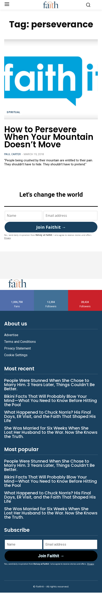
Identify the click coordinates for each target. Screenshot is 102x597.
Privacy (7, 238)
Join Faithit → (51, 227)
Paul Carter (12, 154)
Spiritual (13, 112)
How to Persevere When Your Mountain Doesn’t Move (48, 137)
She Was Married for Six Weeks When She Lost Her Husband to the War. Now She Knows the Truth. (50, 432)
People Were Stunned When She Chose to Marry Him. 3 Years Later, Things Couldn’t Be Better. (49, 385)
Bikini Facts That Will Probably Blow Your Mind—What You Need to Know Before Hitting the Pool (50, 400)
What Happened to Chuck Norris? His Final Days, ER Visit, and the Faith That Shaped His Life (50, 416)
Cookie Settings (15, 355)
